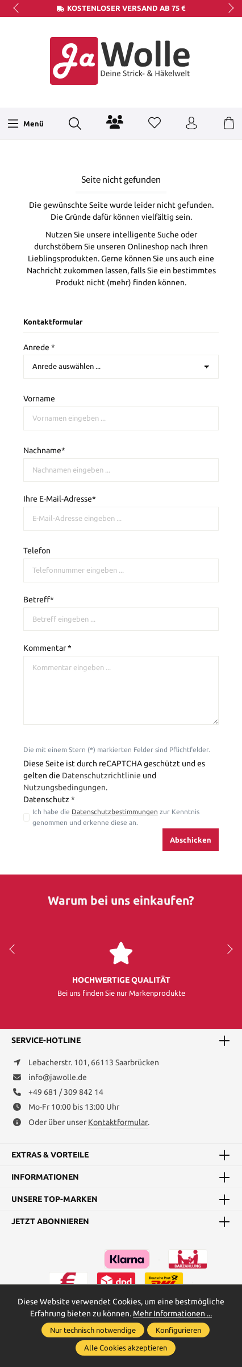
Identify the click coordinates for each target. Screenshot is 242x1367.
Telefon (37, 550)
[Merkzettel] (154, 123)
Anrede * (39, 347)
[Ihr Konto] (191, 123)
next (227, 8)
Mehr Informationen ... (172, 1313)
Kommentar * (47, 647)
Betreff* (38, 599)
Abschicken (190, 840)
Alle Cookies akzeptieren (125, 1348)
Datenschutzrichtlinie (101, 775)
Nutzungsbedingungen (64, 787)
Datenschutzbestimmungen (115, 811)
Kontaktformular (118, 1122)
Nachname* (44, 450)
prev (17, 8)
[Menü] (25, 123)
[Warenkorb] (229, 123)
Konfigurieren (178, 1330)
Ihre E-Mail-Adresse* (59, 498)
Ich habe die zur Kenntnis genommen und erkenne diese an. (115, 817)
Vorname (39, 398)
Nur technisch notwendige (93, 1330)
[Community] (114, 121)
